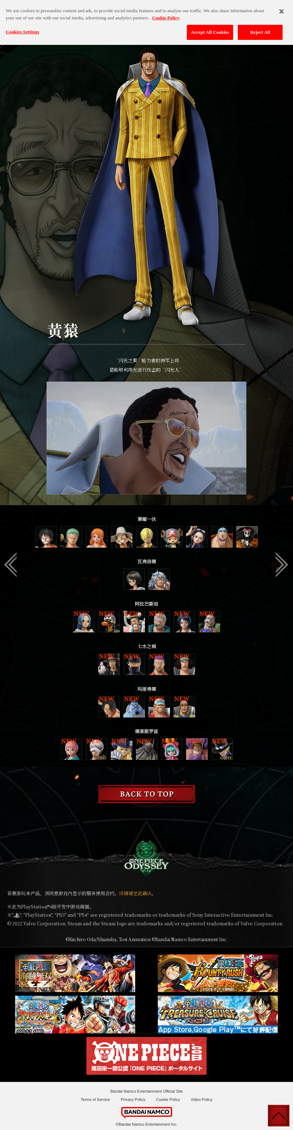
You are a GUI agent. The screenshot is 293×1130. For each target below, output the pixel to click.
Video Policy (201, 1099)
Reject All (260, 28)
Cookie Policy (168, 1099)
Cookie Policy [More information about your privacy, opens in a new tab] (165, 14)
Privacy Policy (133, 1099)
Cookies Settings (22, 28)
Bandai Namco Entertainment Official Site (146, 1091)
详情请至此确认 (135, 893)
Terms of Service (95, 1099)
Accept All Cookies (210, 28)
